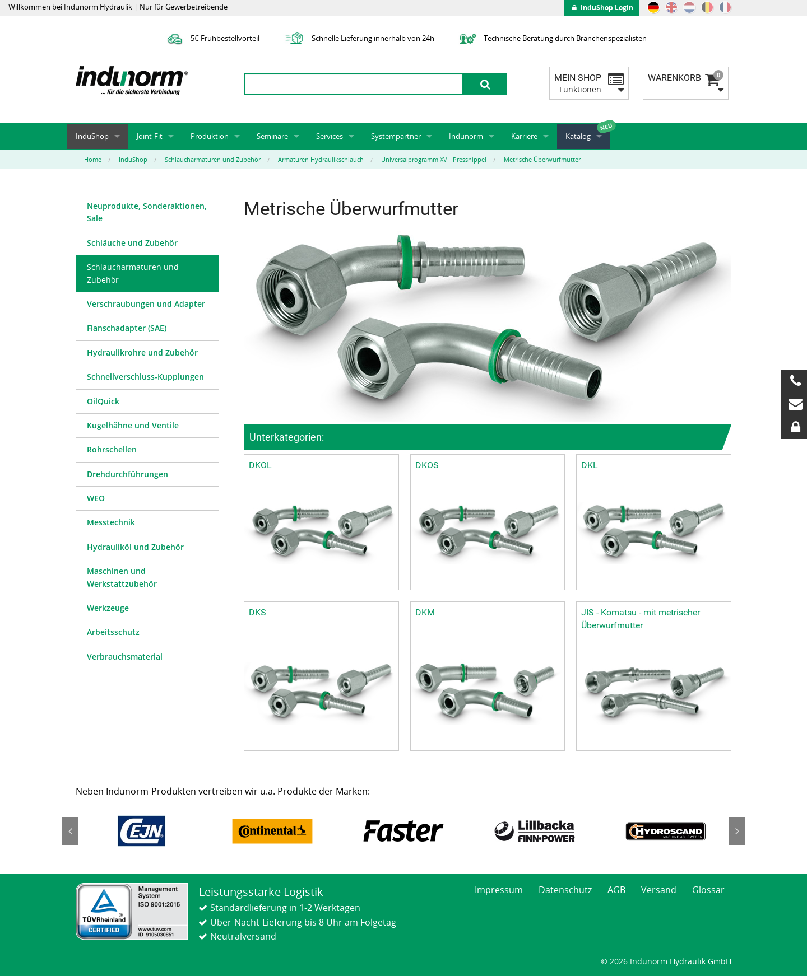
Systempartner (396, 136)
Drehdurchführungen (127, 474)
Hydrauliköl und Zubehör (135, 546)
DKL (589, 465)
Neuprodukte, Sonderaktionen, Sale (147, 211)
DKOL (260, 465)
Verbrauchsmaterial (125, 656)
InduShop (92, 136)
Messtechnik (111, 522)
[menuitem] (147, 212)
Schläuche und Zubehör (132, 242)
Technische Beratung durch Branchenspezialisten (551, 38)
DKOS (427, 465)
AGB (616, 890)
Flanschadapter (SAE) (126, 328)
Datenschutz (565, 890)
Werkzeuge (108, 608)
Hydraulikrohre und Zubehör (142, 352)
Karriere (524, 136)
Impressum (499, 890)
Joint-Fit (150, 136)
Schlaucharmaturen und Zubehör (133, 272)
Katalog (578, 136)
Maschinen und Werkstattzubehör (122, 577)
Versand (658, 890)
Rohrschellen (112, 449)
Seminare (272, 136)
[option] (141, 830)
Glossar (708, 890)
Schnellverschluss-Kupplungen (145, 376)
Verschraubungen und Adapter (146, 303)
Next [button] (737, 831)
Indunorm (466, 136)
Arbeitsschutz (113, 632)
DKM (425, 612)
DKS (257, 612)
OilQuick (103, 401)
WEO (96, 498)
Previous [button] (70, 831)
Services (329, 136)
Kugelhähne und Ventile (133, 425)
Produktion (210, 136)
